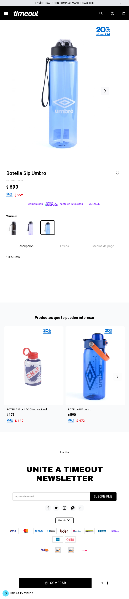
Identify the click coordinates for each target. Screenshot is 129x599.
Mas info (64, 520)
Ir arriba (64, 452)
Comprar (58, 583)
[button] (105, 91)
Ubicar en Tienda (21, 593)
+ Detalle (93, 203)
